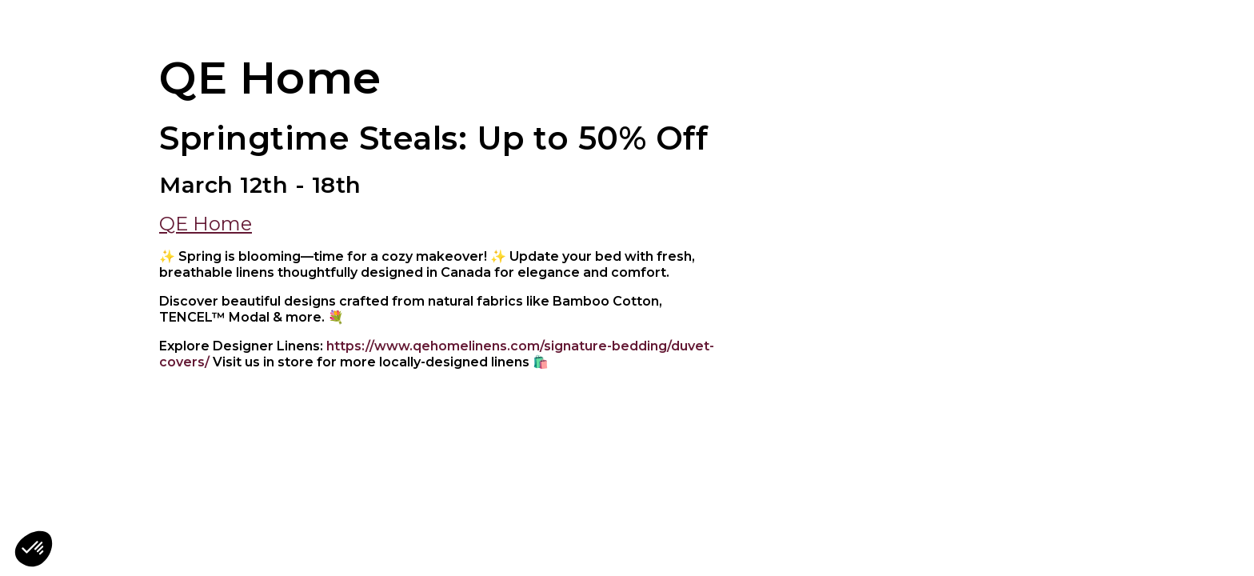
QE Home (205, 223)
